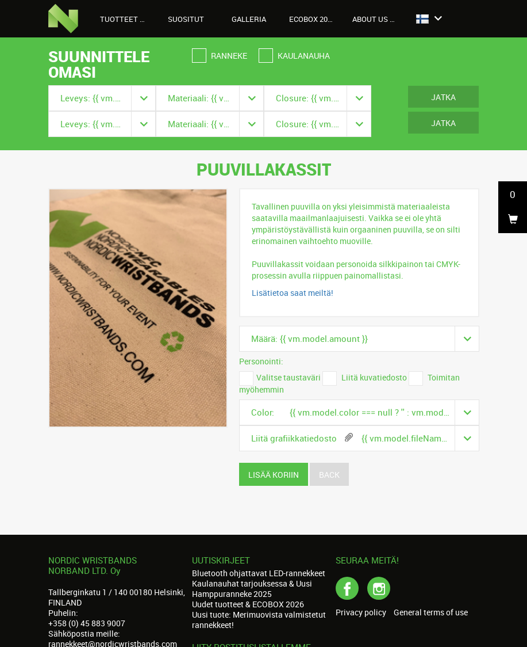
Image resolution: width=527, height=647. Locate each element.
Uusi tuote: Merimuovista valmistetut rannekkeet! (259, 619)
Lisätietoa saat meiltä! (292, 292)
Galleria (249, 19)
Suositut (186, 19)
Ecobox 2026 (312, 19)
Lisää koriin (273, 474)
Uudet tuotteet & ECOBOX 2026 (248, 604)
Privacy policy (361, 612)
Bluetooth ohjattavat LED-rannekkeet (258, 573)
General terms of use (431, 612)
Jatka (443, 97)
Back (329, 474)
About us (376, 19)
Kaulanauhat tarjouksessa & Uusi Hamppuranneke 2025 (252, 588)
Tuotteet (125, 19)
